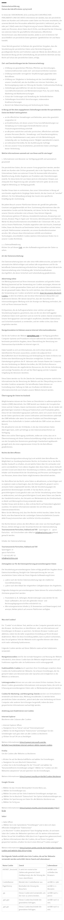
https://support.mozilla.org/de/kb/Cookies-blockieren (40, 776)
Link (20, 247)
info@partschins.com (43, 532)
